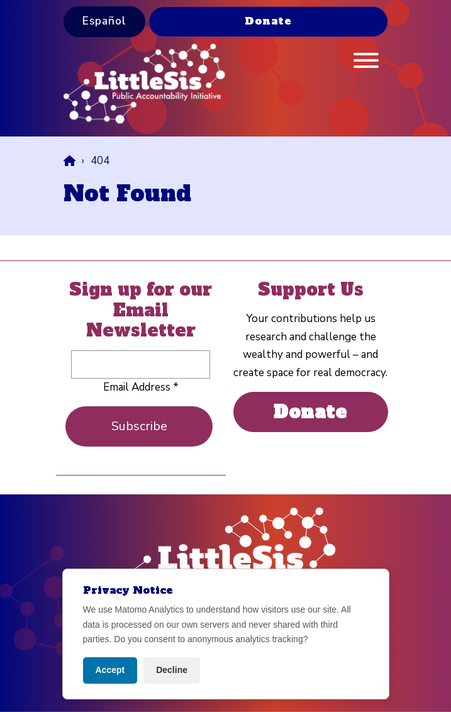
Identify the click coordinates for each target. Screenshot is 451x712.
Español (104, 21)
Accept (110, 670)
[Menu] (366, 63)
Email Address (141, 387)
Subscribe (139, 426)
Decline (171, 670)
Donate (268, 21)
